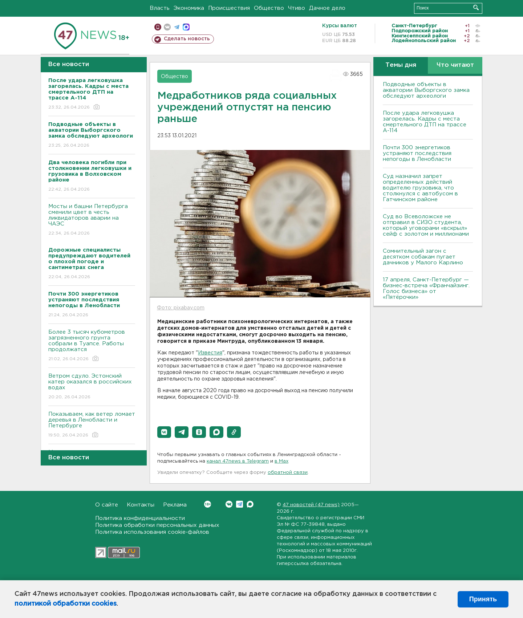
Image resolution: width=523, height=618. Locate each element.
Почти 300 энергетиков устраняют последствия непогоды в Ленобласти (417, 153)
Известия (210, 353)
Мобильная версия (157, 27)
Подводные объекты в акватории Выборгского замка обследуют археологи (426, 90)
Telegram (239, 504)
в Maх (281, 461)
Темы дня (400, 65)
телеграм (176, 27)
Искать (476, 7)
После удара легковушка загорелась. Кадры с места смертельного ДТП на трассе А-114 (424, 122)
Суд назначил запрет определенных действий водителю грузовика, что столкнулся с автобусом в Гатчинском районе (420, 188)
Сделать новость (187, 39)
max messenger (186, 27)
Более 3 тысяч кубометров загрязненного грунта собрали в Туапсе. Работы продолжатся (91, 346)
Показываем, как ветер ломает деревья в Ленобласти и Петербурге (91, 425)
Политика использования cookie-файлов (152, 532)
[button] (164, 432)
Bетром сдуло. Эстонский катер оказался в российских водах (91, 387)
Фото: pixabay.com (180, 308)
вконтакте (167, 27)
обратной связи (288, 473)
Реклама (175, 505)
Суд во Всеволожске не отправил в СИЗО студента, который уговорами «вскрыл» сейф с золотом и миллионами (426, 225)
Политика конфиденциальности (140, 518)
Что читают (455, 65)
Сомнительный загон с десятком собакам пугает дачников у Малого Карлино (423, 257)
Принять (483, 599)
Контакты (140, 505)
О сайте (106, 505)
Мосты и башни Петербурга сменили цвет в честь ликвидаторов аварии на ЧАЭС (91, 220)
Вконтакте (207, 504)
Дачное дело (327, 8)
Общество (269, 8)
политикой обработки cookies (66, 604)
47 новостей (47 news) (311, 505)
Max (250, 504)
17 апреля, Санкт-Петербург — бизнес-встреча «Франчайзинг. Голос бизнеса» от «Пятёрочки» (426, 288)
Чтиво (296, 8)
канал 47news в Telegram (238, 461)
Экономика (189, 8)
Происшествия (229, 8)
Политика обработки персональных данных (157, 525)
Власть (160, 8)
